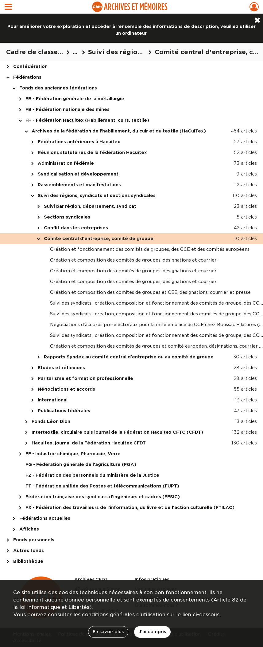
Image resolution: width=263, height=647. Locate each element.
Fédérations (27, 77)
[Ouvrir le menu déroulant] (8, 7)
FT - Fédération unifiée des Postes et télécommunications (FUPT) (102, 485)
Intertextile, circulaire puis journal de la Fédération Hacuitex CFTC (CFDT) (117, 432)
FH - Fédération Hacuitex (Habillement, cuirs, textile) (87, 120)
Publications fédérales (64, 410)
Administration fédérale (66, 163)
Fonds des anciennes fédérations (58, 87)
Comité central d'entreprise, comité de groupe (98, 238)
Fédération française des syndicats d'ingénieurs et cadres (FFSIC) (102, 496)
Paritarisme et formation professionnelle (85, 378)
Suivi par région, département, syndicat (90, 206)
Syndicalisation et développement (78, 174)
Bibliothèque (28, 561)
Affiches (29, 529)
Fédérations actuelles (44, 518)
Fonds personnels (33, 539)
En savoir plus (108, 631)
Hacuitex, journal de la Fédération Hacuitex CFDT (89, 442)
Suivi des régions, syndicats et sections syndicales (97, 195)
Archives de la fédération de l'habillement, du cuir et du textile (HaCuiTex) (119, 130)
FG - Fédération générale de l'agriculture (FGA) (80, 464)
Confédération (30, 66)
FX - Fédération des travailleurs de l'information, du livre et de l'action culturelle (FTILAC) (129, 507)
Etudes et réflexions (61, 367)
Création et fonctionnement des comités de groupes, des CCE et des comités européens (149, 249)
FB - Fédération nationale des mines (67, 109)
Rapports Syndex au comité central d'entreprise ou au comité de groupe (129, 356)
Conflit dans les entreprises (76, 227)
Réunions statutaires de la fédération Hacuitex (92, 152)
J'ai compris (152, 631)
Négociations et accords (66, 389)
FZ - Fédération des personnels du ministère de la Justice (92, 475)
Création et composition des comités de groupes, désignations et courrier (133, 260)
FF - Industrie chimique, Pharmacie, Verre (73, 453)
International (53, 399)
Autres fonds (28, 550)
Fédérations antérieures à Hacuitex (79, 141)
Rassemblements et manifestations (79, 184)
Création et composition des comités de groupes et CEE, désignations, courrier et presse (150, 292)
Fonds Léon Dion (51, 421)
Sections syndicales (67, 217)
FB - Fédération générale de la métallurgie (74, 98)
